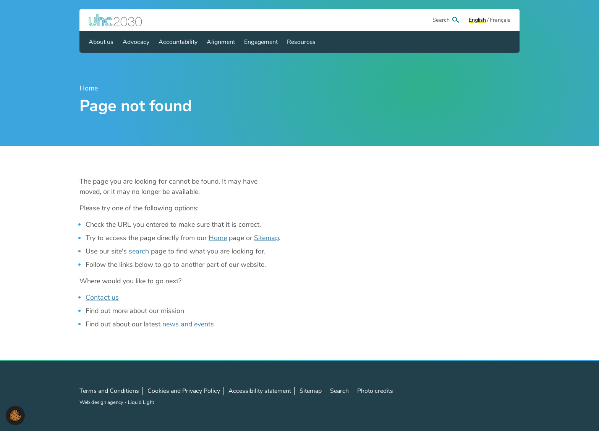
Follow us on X (472, 396)
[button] (15, 415)
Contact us (102, 297)
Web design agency (102, 402)
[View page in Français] (500, 20)
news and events (188, 324)
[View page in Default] (477, 20)
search (139, 251)
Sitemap (266, 237)
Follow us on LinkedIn (489, 396)
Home (218, 237)
